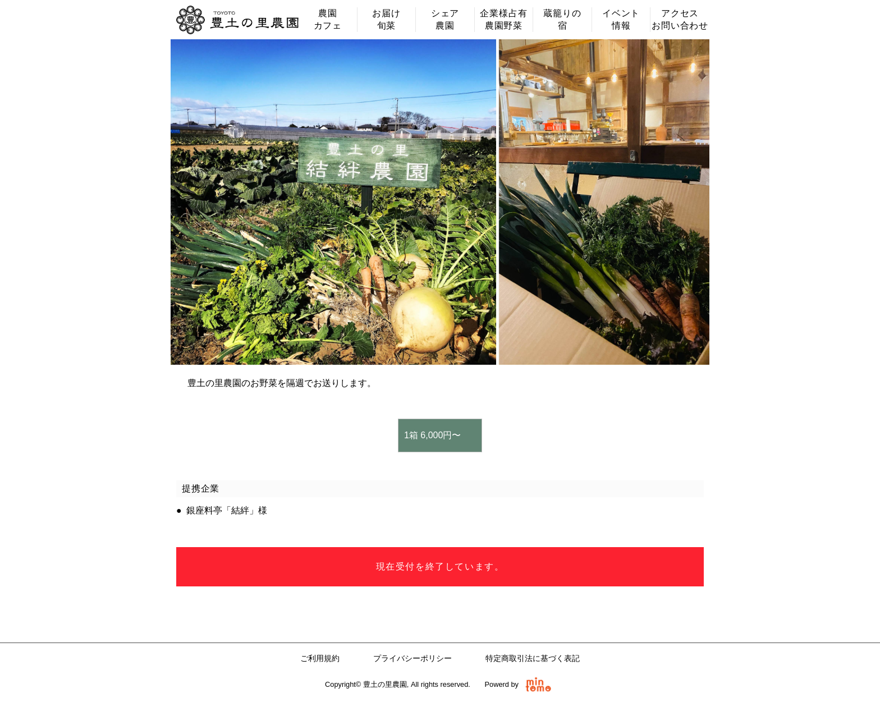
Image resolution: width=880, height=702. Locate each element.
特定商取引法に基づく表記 (532, 658)
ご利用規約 (320, 658)
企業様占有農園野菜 (503, 19)
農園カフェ (328, 19)
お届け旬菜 (386, 19)
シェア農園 (445, 19)
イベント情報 (621, 19)
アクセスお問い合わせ (680, 19)
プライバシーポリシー (412, 658)
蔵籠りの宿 (562, 19)
